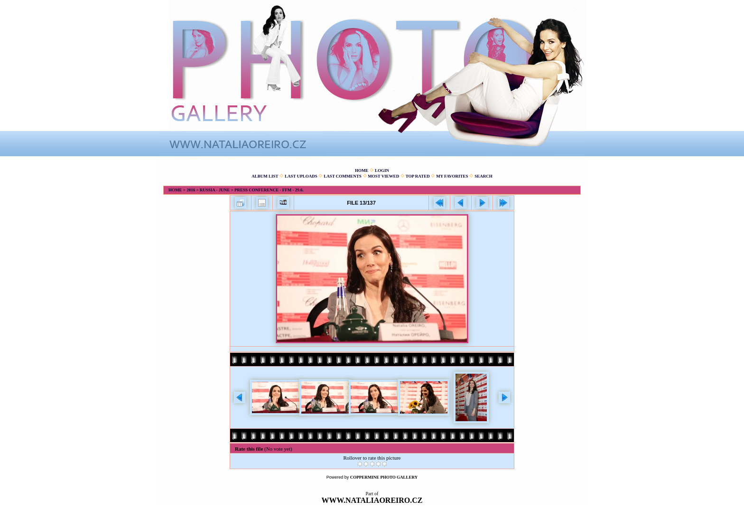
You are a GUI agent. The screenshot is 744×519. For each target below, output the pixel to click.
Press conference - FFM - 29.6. (269, 190)
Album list (264, 176)
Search (483, 176)
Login (382, 170)
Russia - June (215, 190)
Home (362, 170)
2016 (190, 190)
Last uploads (301, 176)
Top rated (418, 176)
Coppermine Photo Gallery (384, 477)
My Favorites (452, 176)
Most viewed (383, 176)
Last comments (343, 176)
